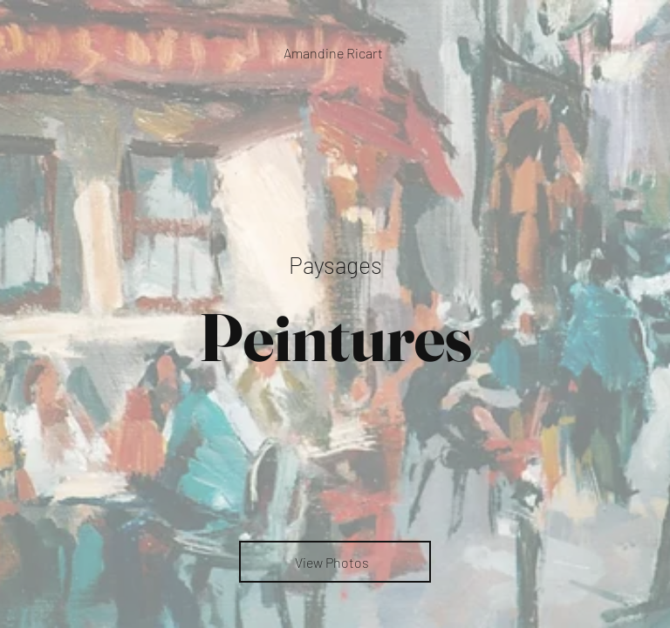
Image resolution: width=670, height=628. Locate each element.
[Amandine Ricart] (335, 52)
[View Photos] (335, 562)
